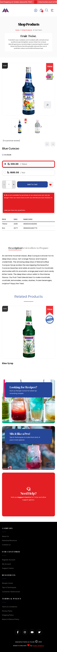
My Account (6, 564)
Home (17, 30)
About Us (5, 536)
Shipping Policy (8, 615)
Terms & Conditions (9, 607)
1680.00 (16, 172)
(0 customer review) (11, 140)
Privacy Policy (7, 611)
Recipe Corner (7, 583)
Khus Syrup (7, 363)
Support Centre (8, 568)
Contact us (6, 545)
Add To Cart (32, 184)
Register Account (8, 560)
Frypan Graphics (38, 645)
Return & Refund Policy (10, 619)
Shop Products (27, 30)
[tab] (15, 248)
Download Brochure (9, 540)
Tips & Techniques (9, 587)
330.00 (17, 164)
